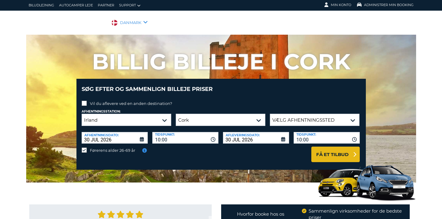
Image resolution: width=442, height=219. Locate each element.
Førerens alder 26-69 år (112, 145)
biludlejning (41, 5)
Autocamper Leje (76, 5)
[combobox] (185, 133)
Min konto (337, 5)
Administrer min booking (385, 5)
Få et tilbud (332, 150)
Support (129, 5)
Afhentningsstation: (101, 107)
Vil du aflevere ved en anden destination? (131, 98)
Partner (106, 5)
